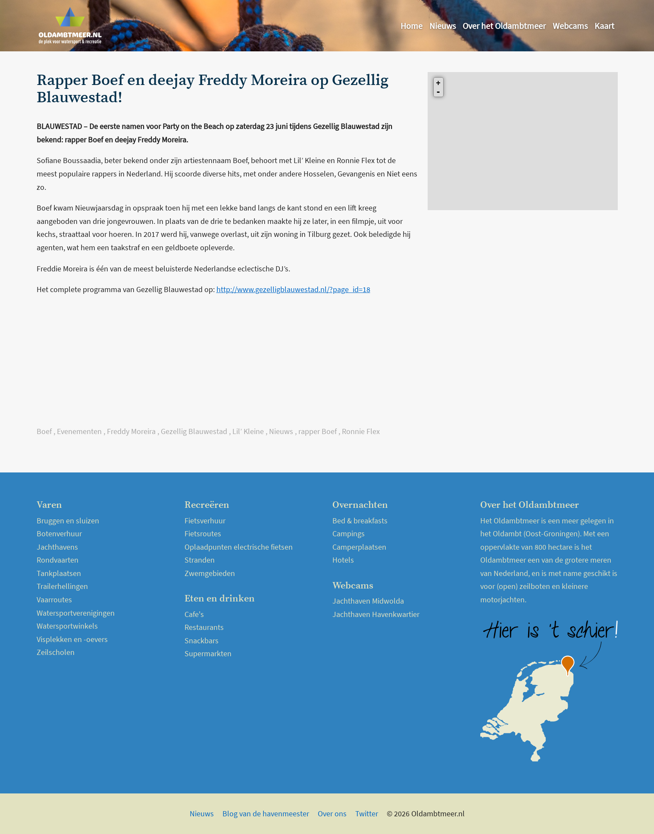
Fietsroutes (203, 533)
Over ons (332, 813)
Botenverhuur (59, 533)
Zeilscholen (56, 652)
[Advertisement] (227, 364)
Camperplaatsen (359, 547)
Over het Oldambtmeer (504, 25)
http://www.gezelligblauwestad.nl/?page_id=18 (293, 289)
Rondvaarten (57, 560)
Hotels (343, 560)
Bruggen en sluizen (68, 521)
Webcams (570, 25)
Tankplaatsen (59, 573)
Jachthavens (57, 547)
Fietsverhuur (205, 521)
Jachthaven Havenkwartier (375, 614)
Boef (44, 431)
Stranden (200, 560)
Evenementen (79, 431)
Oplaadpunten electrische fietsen (239, 547)
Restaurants (204, 627)
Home (411, 25)
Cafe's (194, 614)
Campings (348, 533)
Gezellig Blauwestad (194, 431)
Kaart (604, 25)
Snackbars (202, 640)
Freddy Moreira (131, 431)
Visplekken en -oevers (72, 639)
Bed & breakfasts (360, 521)
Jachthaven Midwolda (368, 601)
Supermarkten (208, 653)
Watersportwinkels (67, 626)
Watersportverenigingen (76, 613)
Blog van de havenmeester (265, 813)
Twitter (366, 813)
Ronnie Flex (361, 431)
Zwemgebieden (210, 573)
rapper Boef (317, 431)
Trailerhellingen (62, 586)
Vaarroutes (54, 599)
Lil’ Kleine (248, 431)
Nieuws (442, 25)
